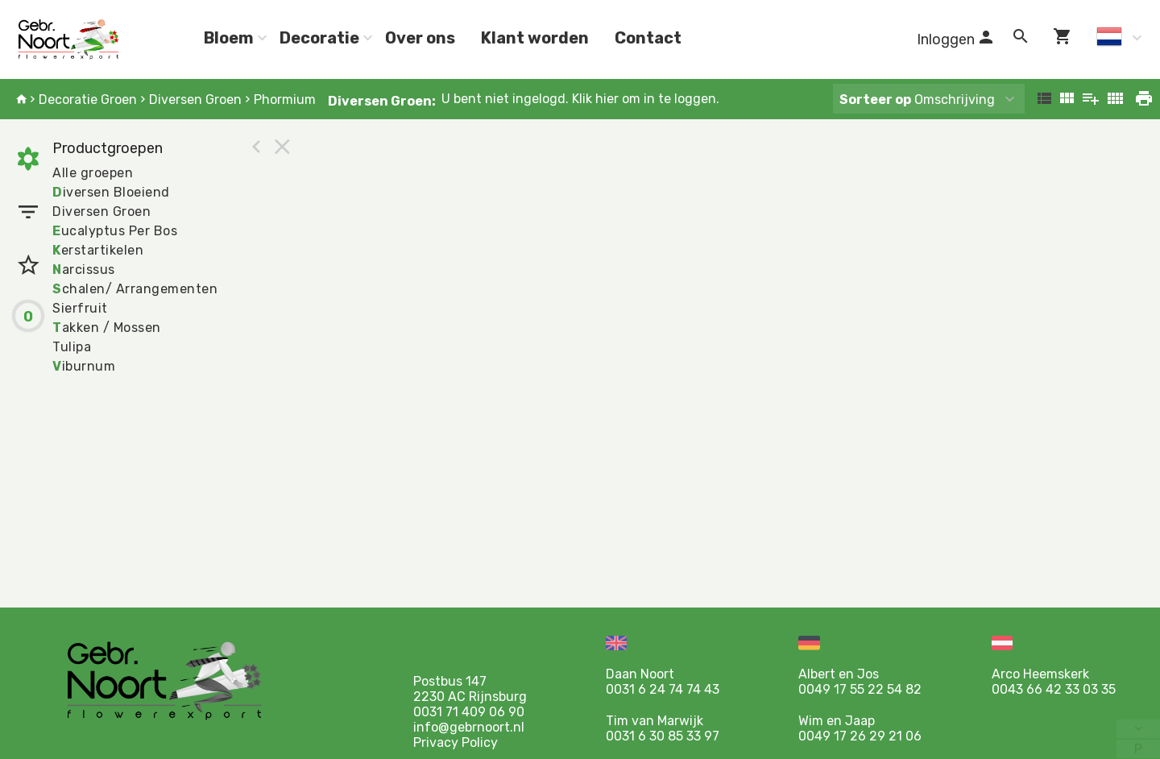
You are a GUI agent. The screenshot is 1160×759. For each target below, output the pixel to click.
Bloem (229, 38)
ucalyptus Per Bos (114, 230)
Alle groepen (92, 172)
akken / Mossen (106, 327)
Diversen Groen (195, 99)
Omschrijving (917, 99)
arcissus (83, 269)
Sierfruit (80, 308)
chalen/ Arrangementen (135, 289)
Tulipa (71, 347)
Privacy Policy (455, 742)
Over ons (420, 38)
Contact (648, 38)
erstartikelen (97, 250)
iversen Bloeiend (111, 192)
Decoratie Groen (88, 99)
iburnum (83, 366)
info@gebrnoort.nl (468, 727)
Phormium (285, 99)
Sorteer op (875, 99)
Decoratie (319, 38)
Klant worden (535, 38)
